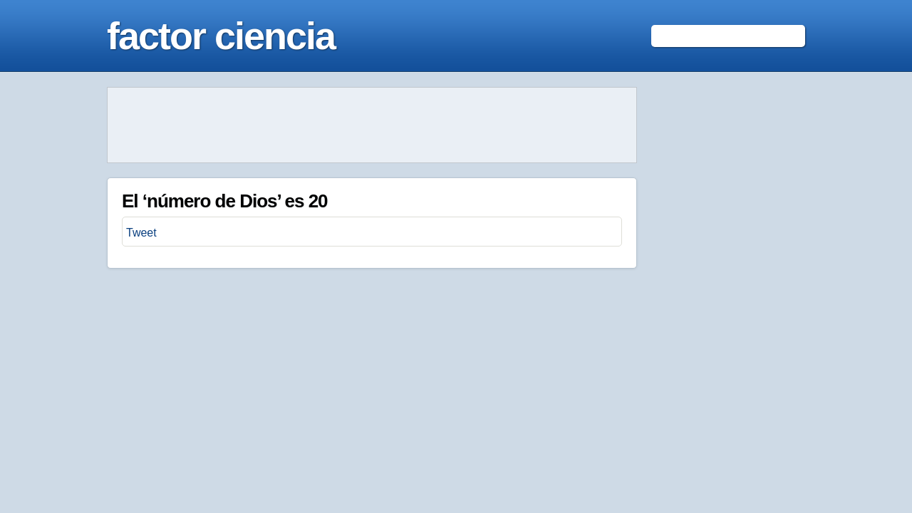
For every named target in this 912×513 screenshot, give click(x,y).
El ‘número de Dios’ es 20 (225, 201)
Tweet (141, 233)
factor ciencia (221, 35)
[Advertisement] (372, 125)
